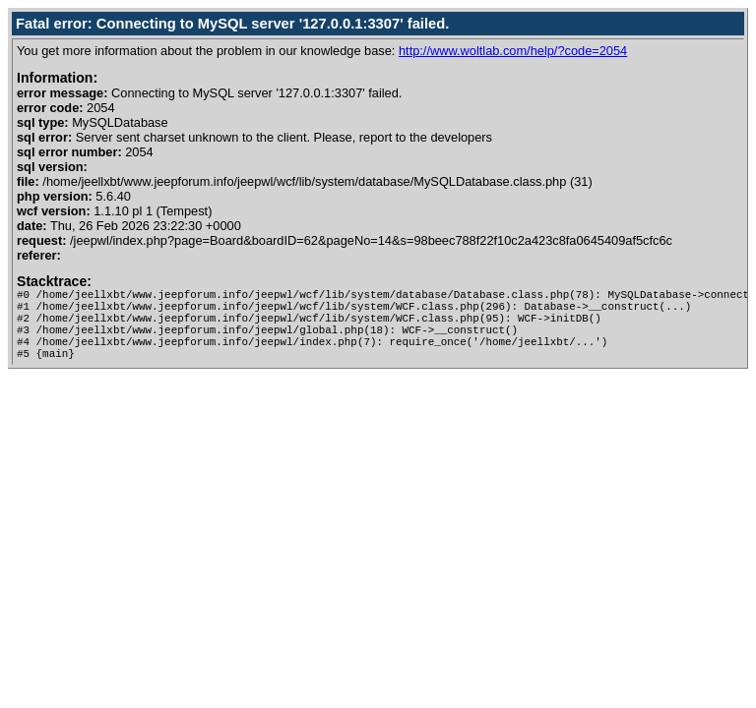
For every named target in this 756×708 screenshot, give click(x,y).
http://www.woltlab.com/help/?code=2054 (513, 50)
